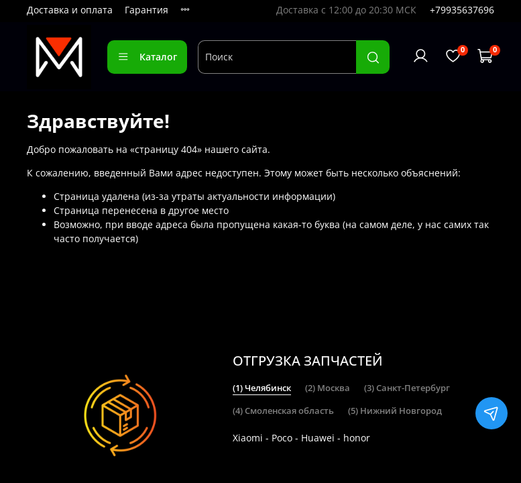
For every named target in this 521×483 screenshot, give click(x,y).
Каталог (147, 56)
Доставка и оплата (70, 9)
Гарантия (146, 9)
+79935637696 (462, 9)
